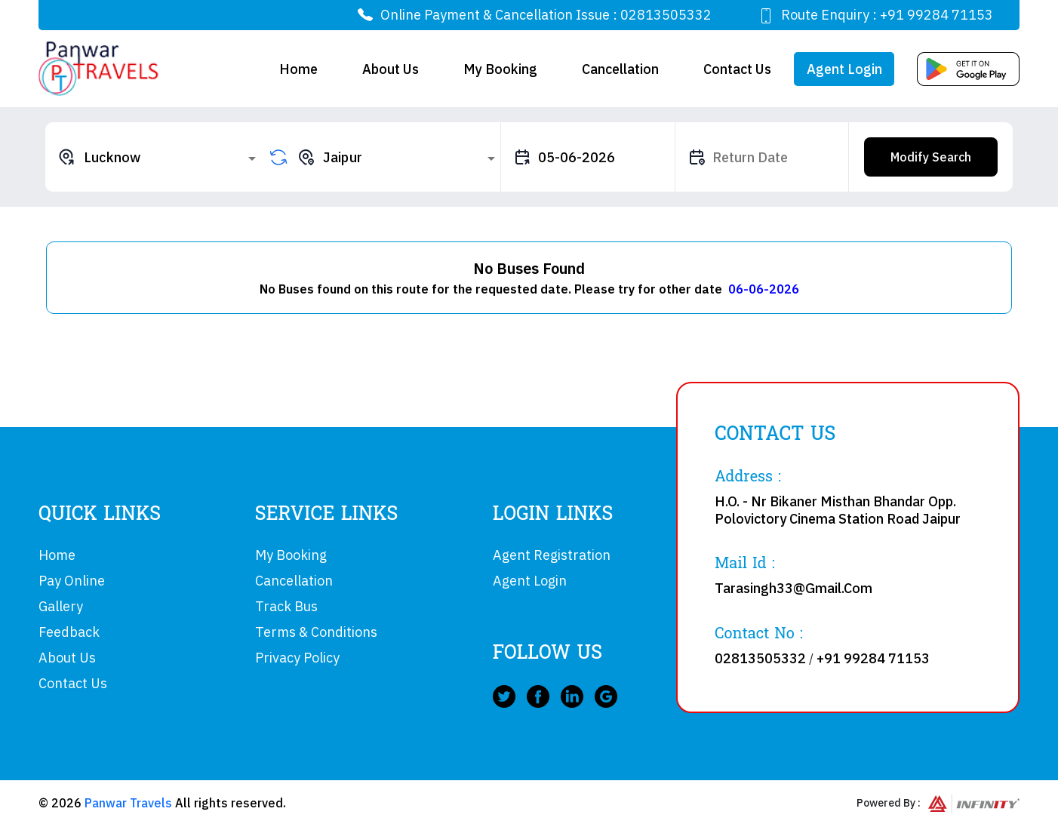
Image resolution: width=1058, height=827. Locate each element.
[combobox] (159, 157)
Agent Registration (552, 555)
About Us (390, 69)
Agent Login (844, 69)
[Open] (252, 158)
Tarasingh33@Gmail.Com (793, 588)
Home (298, 69)
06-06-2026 (763, 289)
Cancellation (620, 69)
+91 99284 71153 (936, 14)
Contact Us (737, 69)
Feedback (69, 632)
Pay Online (71, 580)
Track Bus (286, 606)
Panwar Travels (128, 802)
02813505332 (666, 14)
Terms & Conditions (316, 632)
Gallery (60, 606)
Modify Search (930, 156)
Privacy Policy (297, 657)
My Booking (500, 69)
